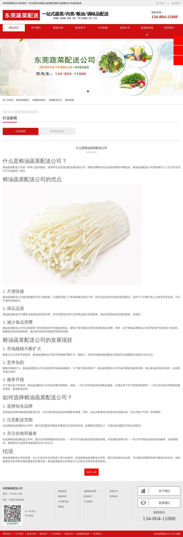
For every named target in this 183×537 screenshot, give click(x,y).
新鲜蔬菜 (62, 491)
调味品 (61, 506)
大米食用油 (63, 501)
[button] (88, 91)
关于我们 (160, 3)
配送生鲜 (58, 27)
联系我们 (176, 3)
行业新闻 (103, 27)
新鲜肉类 (62, 496)
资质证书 (125, 27)
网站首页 (14, 27)
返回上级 (91, 472)
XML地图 (175, 534)
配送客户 (80, 27)
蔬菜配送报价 (147, 31)
